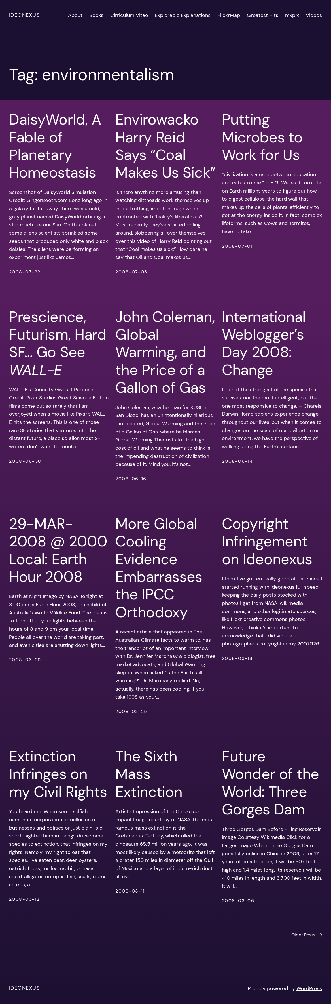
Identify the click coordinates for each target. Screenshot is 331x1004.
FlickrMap (228, 15)
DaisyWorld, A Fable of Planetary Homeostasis (55, 146)
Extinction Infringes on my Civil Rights (58, 774)
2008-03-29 (25, 660)
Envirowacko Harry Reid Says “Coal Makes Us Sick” (165, 146)
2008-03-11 (130, 891)
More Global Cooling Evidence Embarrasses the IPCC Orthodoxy (158, 568)
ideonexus (24, 15)
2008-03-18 (237, 658)
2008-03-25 (131, 711)
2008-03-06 (238, 901)
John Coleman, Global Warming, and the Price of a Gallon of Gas (165, 352)
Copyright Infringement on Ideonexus (267, 541)
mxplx (292, 15)
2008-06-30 (25, 461)
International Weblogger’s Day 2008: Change (264, 343)
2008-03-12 (24, 899)
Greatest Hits (262, 15)
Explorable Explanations (183, 15)
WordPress (309, 988)
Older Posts (306, 934)
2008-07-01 (237, 246)
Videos (314, 15)
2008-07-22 (24, 272)
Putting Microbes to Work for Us (262, 137)
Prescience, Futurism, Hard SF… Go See (58, 343)
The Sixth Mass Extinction (148, 774)
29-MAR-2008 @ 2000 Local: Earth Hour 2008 (58, 550)
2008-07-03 (131, 272)
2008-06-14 (237, 461)
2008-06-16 (130, 479)
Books (96, 15)
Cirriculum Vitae (129, 15)
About (75, 15)
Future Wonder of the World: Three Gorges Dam (270, 783)
